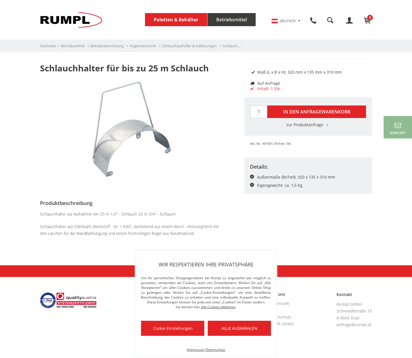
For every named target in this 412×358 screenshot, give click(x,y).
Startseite (48, 45)
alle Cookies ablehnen (218, 307)
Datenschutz (279, 317)
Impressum (278, 303)
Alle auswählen (239, 328)
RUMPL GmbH (281, 323)
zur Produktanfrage (308, 124)
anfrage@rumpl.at (354, 324)
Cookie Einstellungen (173, 328)
